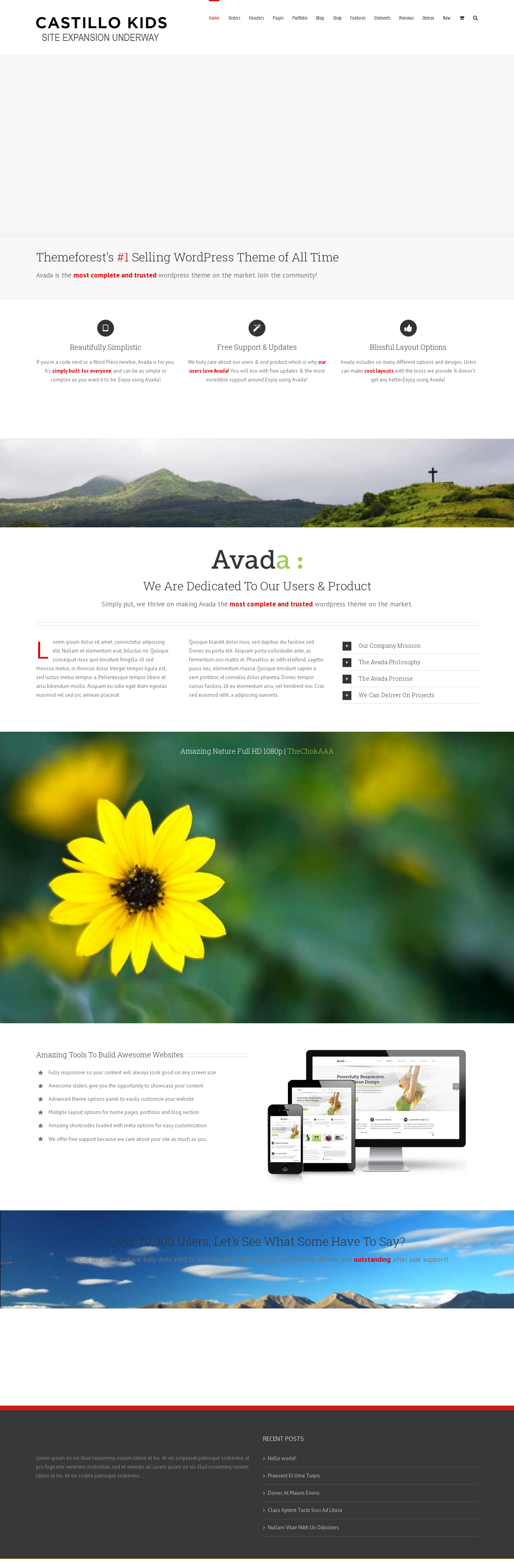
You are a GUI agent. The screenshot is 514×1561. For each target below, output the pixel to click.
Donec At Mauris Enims (294, 1493)
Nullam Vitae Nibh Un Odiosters (303, 1527)
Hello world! (282, 1458)
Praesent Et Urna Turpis (294, 1475)
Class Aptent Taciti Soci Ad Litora (305, 1510)
